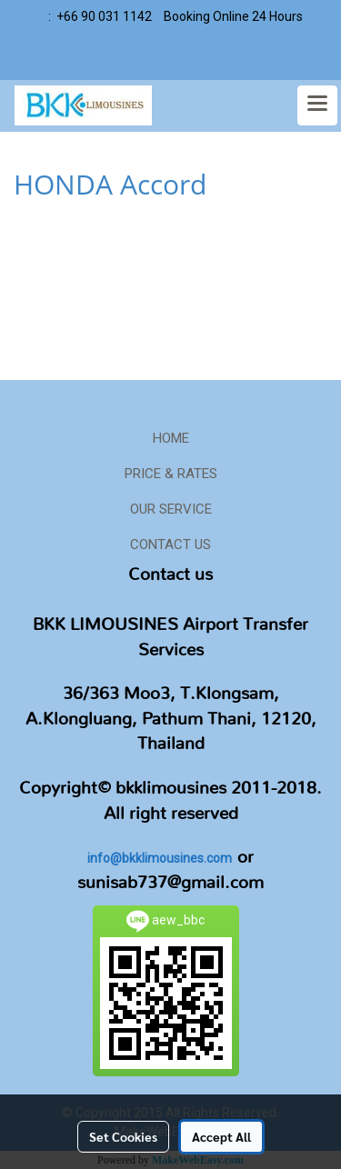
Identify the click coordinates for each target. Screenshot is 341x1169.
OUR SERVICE (171, 509)
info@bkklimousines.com (159, 858)
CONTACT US (170, 544)
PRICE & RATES (171, 473)
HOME (171, 438)
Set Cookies (123, 1136)
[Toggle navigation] (317, 105)
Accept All (221, 1136)
